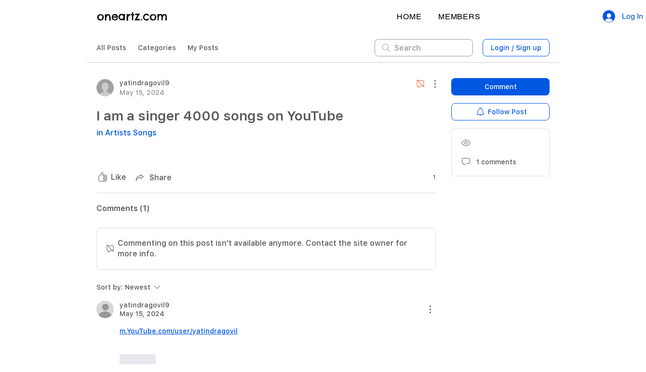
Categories (157, 48)
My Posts (203, 48)
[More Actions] (430, 84)
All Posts (111, 48)
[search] (424, 47)
